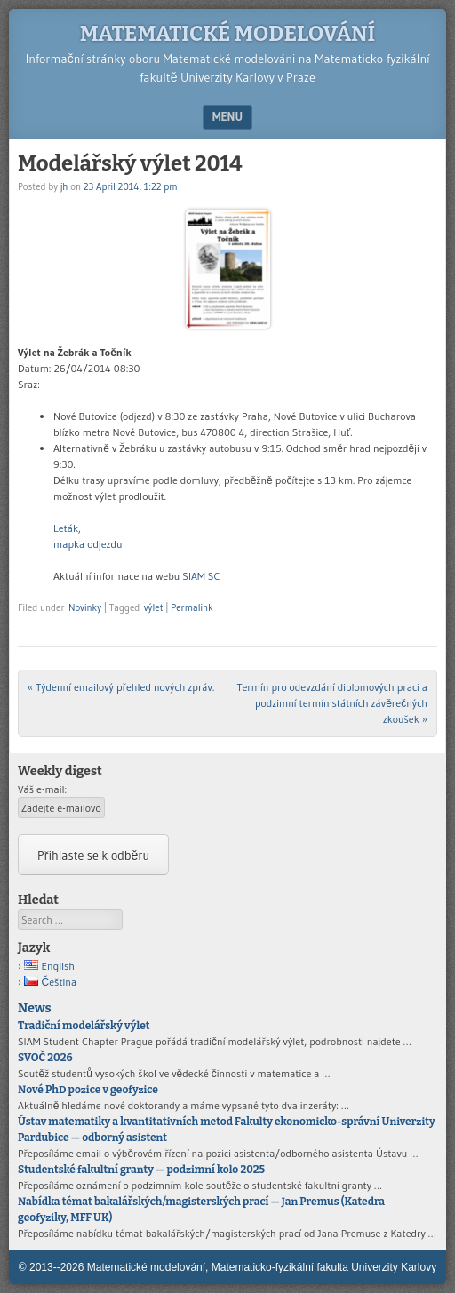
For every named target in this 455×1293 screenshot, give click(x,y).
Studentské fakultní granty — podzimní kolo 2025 (141, 1169)
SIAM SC (201, 576)
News (34, 1008)
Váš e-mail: (42, 789)
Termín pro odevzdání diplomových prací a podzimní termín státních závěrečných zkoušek (331, 703)
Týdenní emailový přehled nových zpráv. (121, 687)
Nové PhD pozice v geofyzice (88, 1089)
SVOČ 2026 (45, 1057)
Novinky (84, 607)
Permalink (191, 607)
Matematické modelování (227, 33)
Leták (65, 528)
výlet (154, 607)
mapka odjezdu (88, 544)
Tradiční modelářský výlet (83, 1025)
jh (64, 186)
